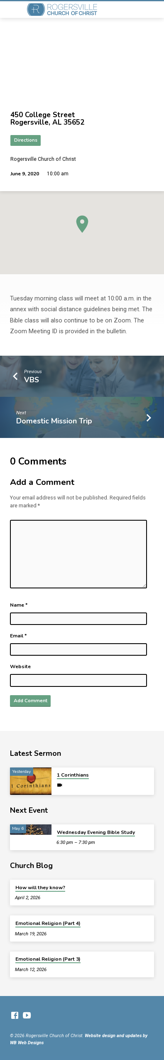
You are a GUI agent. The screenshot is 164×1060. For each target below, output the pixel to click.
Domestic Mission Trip (54, 421)
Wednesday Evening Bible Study (96, 832)
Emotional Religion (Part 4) (48, 923)
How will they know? (40, 887)
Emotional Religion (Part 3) (48, 959)
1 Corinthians (73, 775)
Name (19, 605)
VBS (31, 380)
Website (20, 666)
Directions (25, 140)
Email (18, 635)
